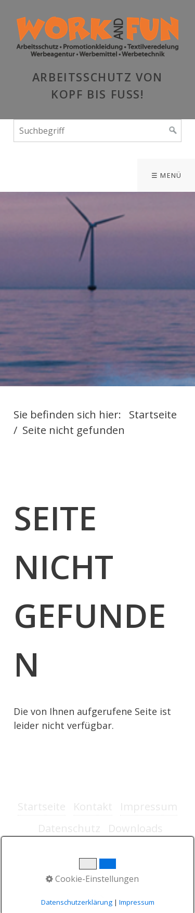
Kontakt (92, 806)
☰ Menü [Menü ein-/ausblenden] (166, 175)
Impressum (148, 806)
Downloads (135, 828)
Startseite (153, 415)
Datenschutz (69, 828)
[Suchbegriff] (97, 130)
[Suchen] (173, 130)
